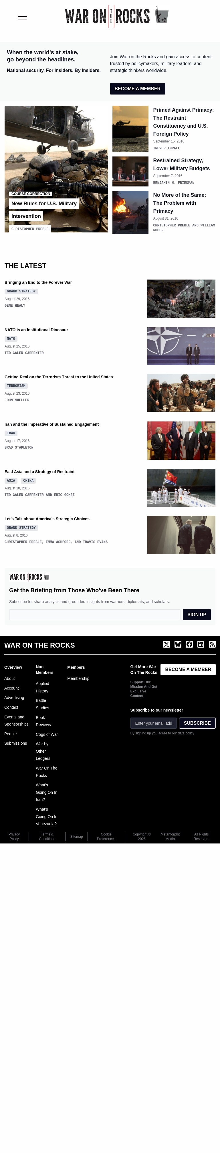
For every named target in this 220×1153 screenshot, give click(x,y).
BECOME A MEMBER (138, 88)
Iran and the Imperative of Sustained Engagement (52, 423)
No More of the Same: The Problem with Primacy (179, 202)
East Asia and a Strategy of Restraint (40, 470)
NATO (11, 337)
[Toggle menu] (22, 16)
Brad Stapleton (19, 446)
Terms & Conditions (47, 835)
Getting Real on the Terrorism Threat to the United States (59, 375)
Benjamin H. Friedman (173, 182)
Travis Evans (95, 541)
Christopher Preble (30, 228)
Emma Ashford (58, 541)
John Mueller (17, 399)
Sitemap (76, 835)
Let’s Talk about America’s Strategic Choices (47, 517)
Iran (11, 431)
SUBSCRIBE (197, 722)
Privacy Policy (14, 835)
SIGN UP (196, 613)
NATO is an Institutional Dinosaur (36, 328)
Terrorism (16, 384)
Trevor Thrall (166, 148)
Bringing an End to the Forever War (38, 281)
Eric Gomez (64, 493)
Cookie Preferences (106, 835)
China (28, 479)
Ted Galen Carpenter (24, 351)
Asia (11, 479)
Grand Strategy (21, 290)
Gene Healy (15, 304)
